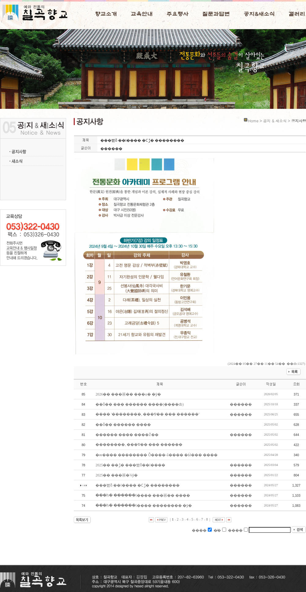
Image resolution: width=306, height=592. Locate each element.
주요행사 (177, 14)
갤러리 (297, 14)
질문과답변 (216, 14)
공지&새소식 (259, 14)
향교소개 (106, 14)
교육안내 (142, 14)
